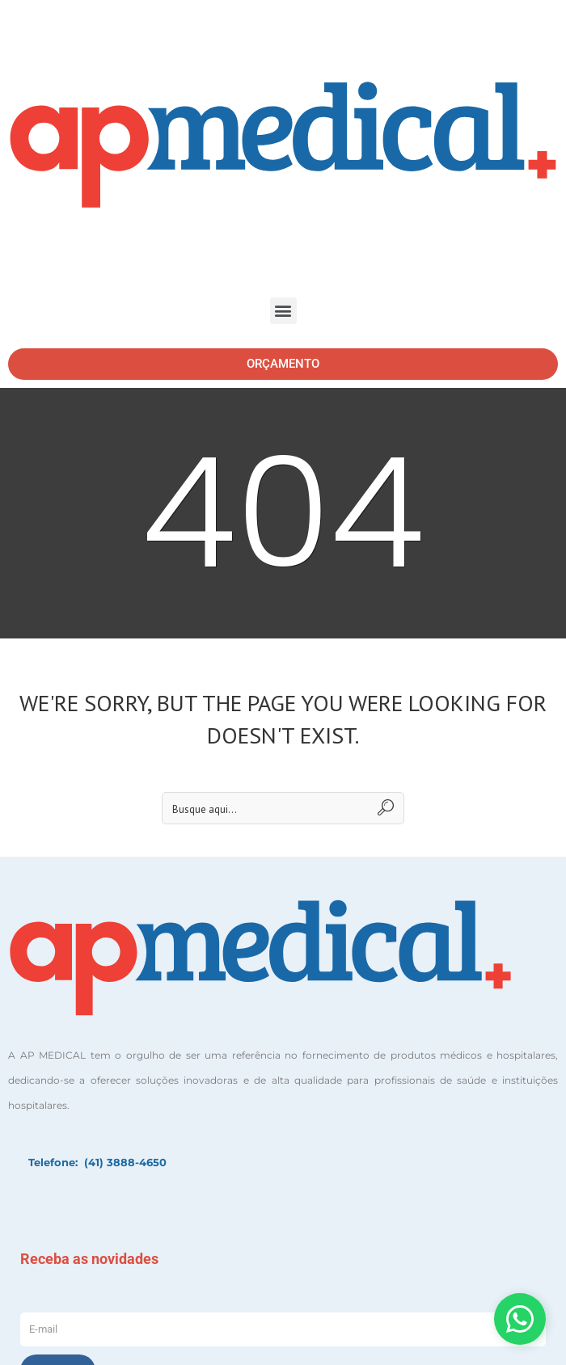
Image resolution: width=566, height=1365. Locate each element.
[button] (283, 310)
